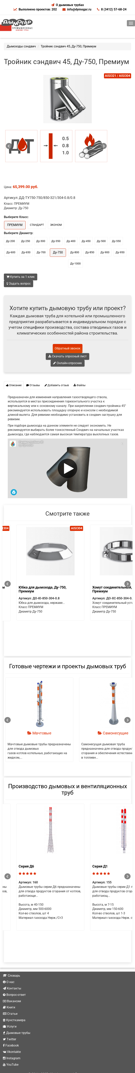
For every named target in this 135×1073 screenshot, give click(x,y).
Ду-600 (10, 252)
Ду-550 (116, 241)
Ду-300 (40, 241)
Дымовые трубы (16, 1007)
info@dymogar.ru (76, 9)
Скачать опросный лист (67, 356)
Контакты (12, 962)
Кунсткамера (14, 994)
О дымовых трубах (70, 5)
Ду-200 (10, 241)
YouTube (10, 1038)
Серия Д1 (15, 854)
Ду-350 (55, 241)
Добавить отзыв (57, 385)
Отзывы (33, 385)
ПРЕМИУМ (14, 225)
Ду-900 (104, 252)
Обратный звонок (67, 348)
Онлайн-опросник (67, 363)
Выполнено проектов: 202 (35, 9)
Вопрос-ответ (14, 969)
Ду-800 (74, 252)
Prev (9, 146)
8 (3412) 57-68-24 (111, 9)
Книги (9, 981)
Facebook (11, 1019)
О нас (8, 956)
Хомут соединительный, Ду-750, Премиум (34, 589)
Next (103, 146)
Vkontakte (12, 1026)
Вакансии (12, 975)
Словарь (11, 949)
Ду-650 (26, 252)
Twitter (9, 1013)
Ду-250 (25, 241)
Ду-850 (89, 252)
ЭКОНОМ (56, 224)
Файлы (80, 385)
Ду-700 (41, 252)
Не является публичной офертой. (67, 1066)
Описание (14, 385)
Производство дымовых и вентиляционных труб (67, 776)
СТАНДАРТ (37, 224)
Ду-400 (71, 241)
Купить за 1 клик (20, 277)
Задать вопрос (18, 283)
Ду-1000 (75, 263)
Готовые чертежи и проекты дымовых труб (67, 653)
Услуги (9, 1000)
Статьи (10, 988)
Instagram (11, 1032)
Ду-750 (58, 252)
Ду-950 (120, 252)
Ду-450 (86, 241)
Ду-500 (101, 241)
